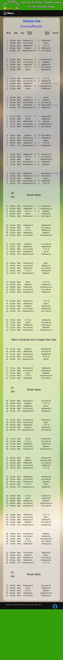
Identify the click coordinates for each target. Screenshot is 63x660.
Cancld (55, 83)
